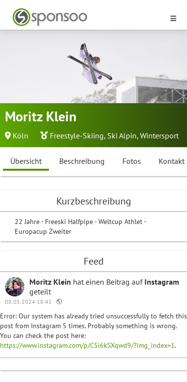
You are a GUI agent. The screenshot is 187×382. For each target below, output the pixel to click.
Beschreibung (82, 161)
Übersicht (26, 161)
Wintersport (159, 135)
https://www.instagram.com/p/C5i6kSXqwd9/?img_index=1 (87, 345)
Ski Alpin (122, 135)
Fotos (131, 161)
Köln (20, 135)
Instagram (161, 282)
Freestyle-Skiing (77, 135)
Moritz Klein (51, 282)
